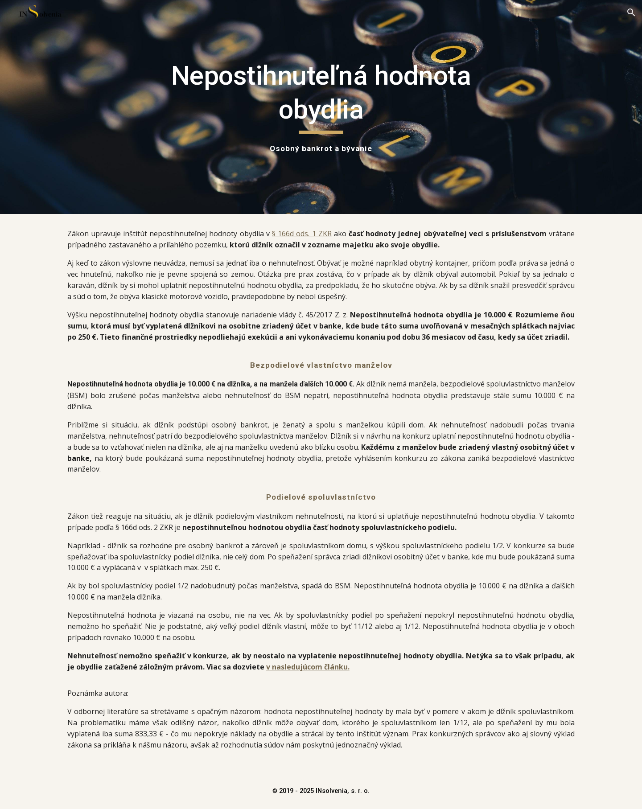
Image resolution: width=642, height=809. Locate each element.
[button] (631, 12)
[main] (321, 106)
